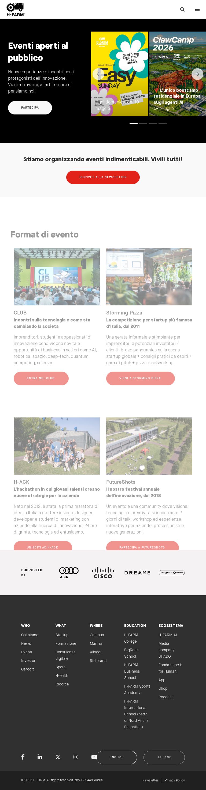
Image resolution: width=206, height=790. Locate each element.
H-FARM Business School (132, 671)
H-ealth (62, 676)
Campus (97, 635)
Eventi (26, 652)
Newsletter (150, 780)
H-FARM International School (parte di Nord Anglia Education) (136, 714)
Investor (28, 661)
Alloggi (95, 652)
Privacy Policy (175, 780)
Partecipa (30, 107)
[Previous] (98, 74)
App (162, 680)
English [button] (116, 757)
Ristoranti (98, 661)
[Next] (197, 74)
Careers (28, 669)
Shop (163, 689)
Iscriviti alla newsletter (103, 177)
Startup (62, 635)
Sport (60, 667)
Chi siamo (29, 635)
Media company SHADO (166, 650)
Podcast (166, 697)
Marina (96, 644)
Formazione (66, 644)
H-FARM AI (168, 635)
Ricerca (62, 684)
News (26, 644)
